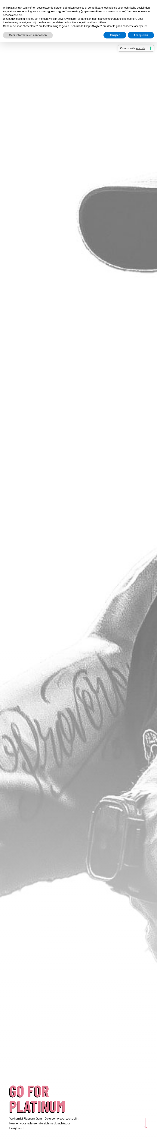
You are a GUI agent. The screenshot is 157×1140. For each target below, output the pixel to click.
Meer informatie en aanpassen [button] (28, 35)
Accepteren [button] (141, 35)
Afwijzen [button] (114, 35)
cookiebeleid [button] (14, 15)
